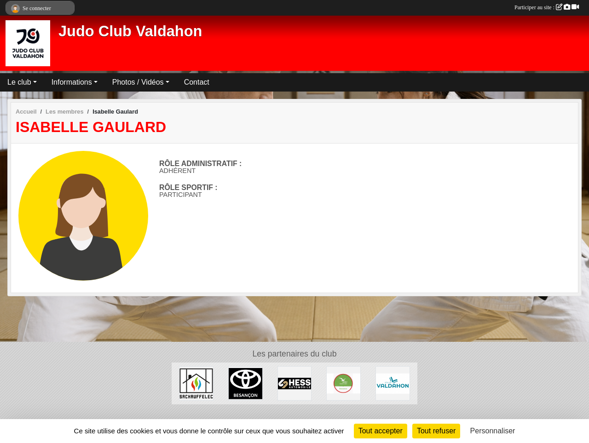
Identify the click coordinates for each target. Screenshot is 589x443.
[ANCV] (343, 383)
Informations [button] (72, 82)
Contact (196, 82)
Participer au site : (546, 7)
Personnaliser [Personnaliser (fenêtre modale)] (492, 431)
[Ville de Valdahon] (392, 383)
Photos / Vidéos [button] (138, 82)
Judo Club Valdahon (130, 31)
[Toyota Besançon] (245, 383)
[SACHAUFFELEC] (196, 383)
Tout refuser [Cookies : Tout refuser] (436, 431)
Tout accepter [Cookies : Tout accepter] (380, 431)
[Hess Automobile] (294, 383)
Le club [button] (19, 82)
